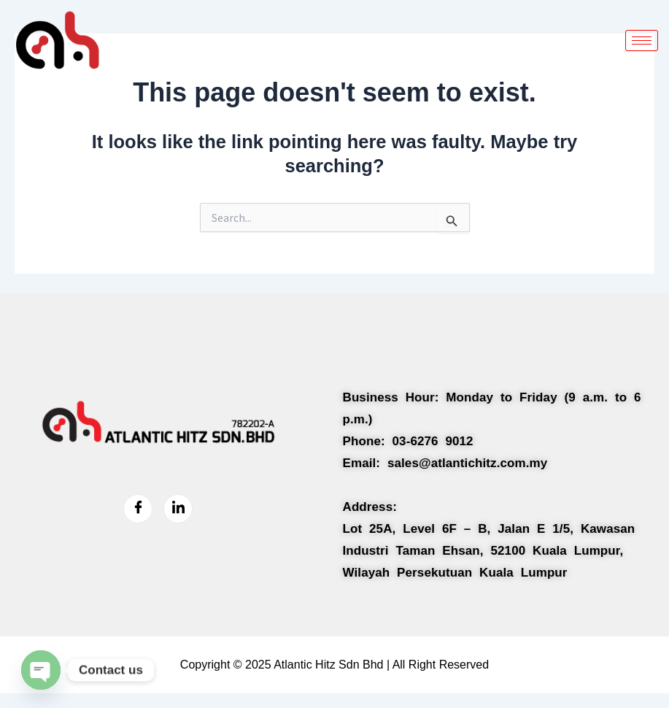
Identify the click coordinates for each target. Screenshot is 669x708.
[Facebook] (137, 508)
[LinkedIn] (178, 508)
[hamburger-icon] (641, 40)
